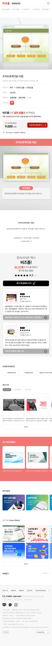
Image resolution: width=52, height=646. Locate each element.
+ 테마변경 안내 (11, 373)
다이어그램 (20, 87)
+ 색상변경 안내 (28, 373)
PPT (11, 87)
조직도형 (29, 87)
